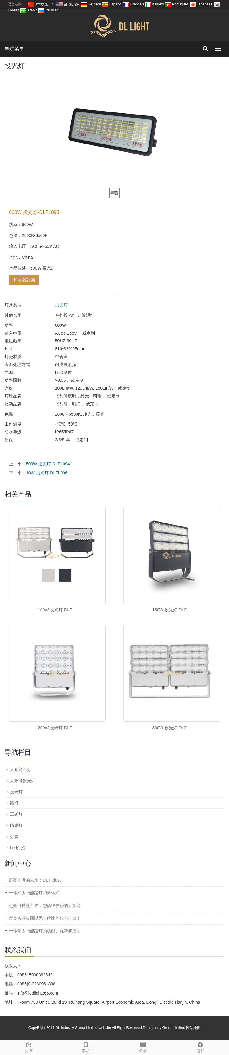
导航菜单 (14, 48)
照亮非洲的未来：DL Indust (35, 880)
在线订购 (24, 280)
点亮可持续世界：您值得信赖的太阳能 (45, 905)
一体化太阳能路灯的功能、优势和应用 (45, 930)
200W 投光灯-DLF (55, 727)
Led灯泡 (17, 847)
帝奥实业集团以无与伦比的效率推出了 (45, 918)
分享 (28, 1046)
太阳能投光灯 (22, 780)
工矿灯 (16, 814)
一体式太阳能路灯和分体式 (34, 892)
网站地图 (193, 1028)
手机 (85, 1046)
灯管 (14, 836)
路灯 (14, 803)
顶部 (200, 1046)
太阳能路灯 (20, 769)
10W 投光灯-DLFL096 (46, 473)
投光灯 (61, 305)
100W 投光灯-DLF (55, 609)
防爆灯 (16, 825)
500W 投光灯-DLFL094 (48, 463)
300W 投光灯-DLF (169, 727)
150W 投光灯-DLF (169, 609)
